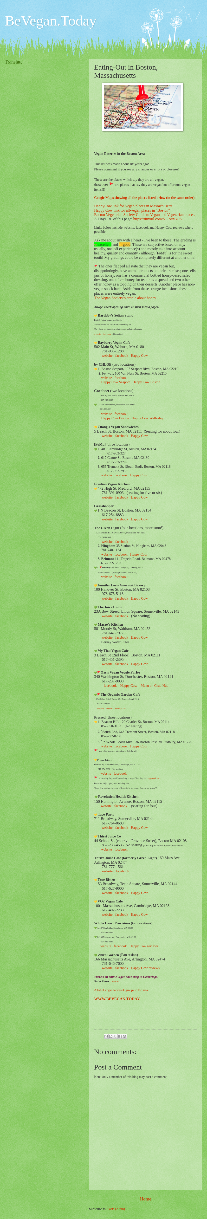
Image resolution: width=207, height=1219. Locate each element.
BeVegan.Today (51, 21)
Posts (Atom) (116, 1209)
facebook (121, 436)
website (107, 871)
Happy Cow (138, 475)
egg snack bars (153, 778)
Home (145, 1198)
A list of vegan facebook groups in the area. (121, 990)
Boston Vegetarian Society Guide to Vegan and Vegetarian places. (144, 215)
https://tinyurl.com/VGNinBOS (157, 219)
